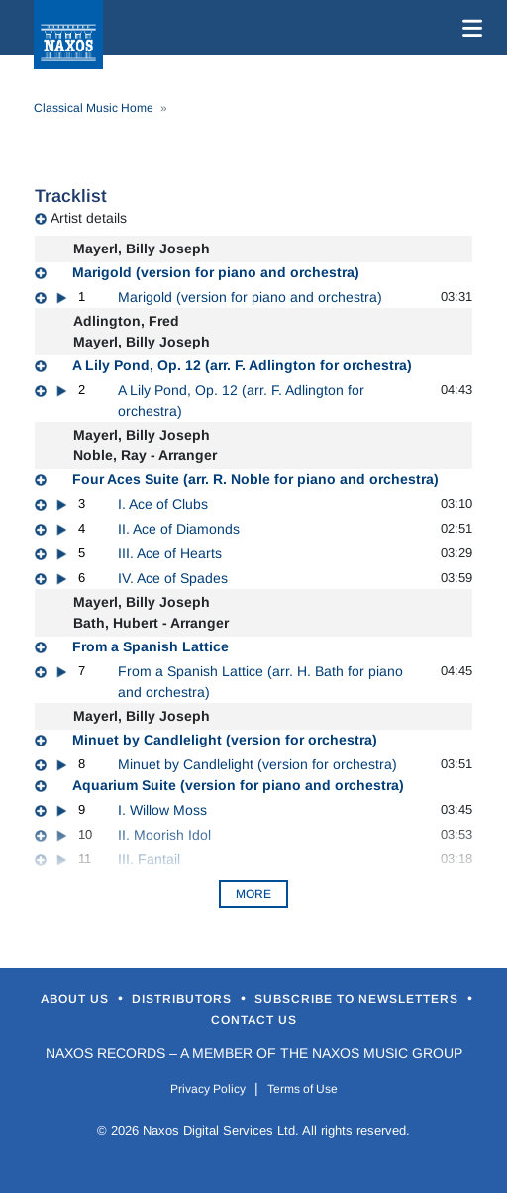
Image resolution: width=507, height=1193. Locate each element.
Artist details (89, 218)
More (253, 894)
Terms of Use (302, 1089)
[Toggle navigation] (468, 28)
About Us (77, 999)
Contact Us (254, 1020)
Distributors (184, 999)
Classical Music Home (93, 108)
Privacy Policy (208, 1089)
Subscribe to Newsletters (358, 999)
